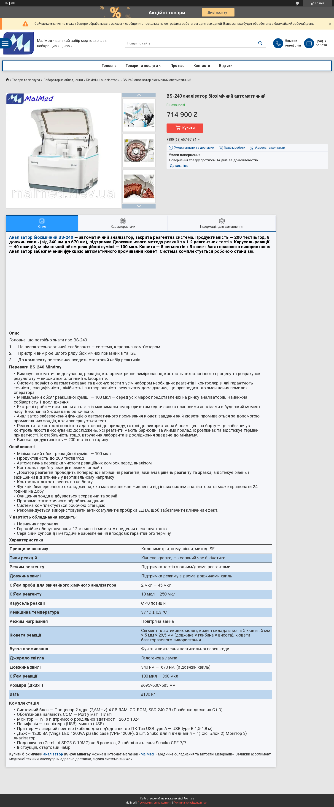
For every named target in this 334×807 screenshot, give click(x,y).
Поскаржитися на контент (154, 802)
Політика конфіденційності (190, 802)
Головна (109, 65)
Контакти (202, 65)
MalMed (147, 754)
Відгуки (225, 65)
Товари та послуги (142, 65)
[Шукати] (260, 43)
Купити (188, 128)
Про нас (177, 65)
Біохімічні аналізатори (102, 80)
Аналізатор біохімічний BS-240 (41, 237)
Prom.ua (189, 798)
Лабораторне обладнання (63, 80)
